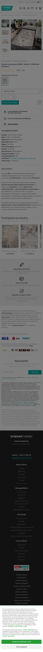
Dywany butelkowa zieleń (22, 586)
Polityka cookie (21, 518)
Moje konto (28, 8)
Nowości (22, 559)
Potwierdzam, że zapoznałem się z (19, 378)
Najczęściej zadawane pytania (21, 530)
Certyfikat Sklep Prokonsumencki (21, 527)
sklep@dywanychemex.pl (29, 425)
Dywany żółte (21, 612)
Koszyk (40, 8)
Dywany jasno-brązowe (22, 600)
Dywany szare (21, 626)
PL (41, 2)
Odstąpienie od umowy (21, 510)
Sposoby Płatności (21, 504)
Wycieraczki (21, 477)
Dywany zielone (21, 632)
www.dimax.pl (25, 647)
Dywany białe (21, 578)
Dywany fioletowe (21, 595)
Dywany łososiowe (21, 603)
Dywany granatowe (21, 597)
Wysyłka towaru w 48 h (21, 295)
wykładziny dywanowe (18, 325)
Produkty (21, 554)
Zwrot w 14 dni (21, 283)
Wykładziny (21, 471)
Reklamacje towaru (22, 501)
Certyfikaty (21, 533)
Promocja (21, 557)
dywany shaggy (5, 317)
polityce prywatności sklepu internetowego (17, 402)
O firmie (21, 2)
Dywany (18, 15)
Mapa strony (21, 524)
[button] (21, 91)
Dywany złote (21, 634)
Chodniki (21, 474)
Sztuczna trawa (21, 483)
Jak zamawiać (13, 124)
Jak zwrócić (21, 495)
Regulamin (21, 498)
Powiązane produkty (14, 218)
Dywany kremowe (21, 606)
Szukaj (24, 8)
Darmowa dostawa (21, 269)
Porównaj (36, 8)
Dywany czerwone (21, 592)
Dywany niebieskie (21, 617)
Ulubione (32, 8)
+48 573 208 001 (24, 455)
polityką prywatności (25, 404)
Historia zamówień (21, 551)
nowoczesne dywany (6, 313)
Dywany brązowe (21, 580)
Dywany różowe (21, 623)
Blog (27, 2)
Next (3, 56)
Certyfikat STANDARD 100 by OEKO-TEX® (23, 158)
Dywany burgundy (21, 583)
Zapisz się (35, 372)
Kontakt (32, 2)
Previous (7, 56)
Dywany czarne (21, 589)
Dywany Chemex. (21, 642)
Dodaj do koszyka (10, 102)
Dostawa (21, 507)
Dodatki (21, 480)
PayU (31, 346)
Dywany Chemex (7, 8)
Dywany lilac (21, 609)
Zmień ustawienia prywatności (22, 536)
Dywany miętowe (22, 615)
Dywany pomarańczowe (21, 620)
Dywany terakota (22, 629)
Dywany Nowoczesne (30, 15)
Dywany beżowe (21, 575)
